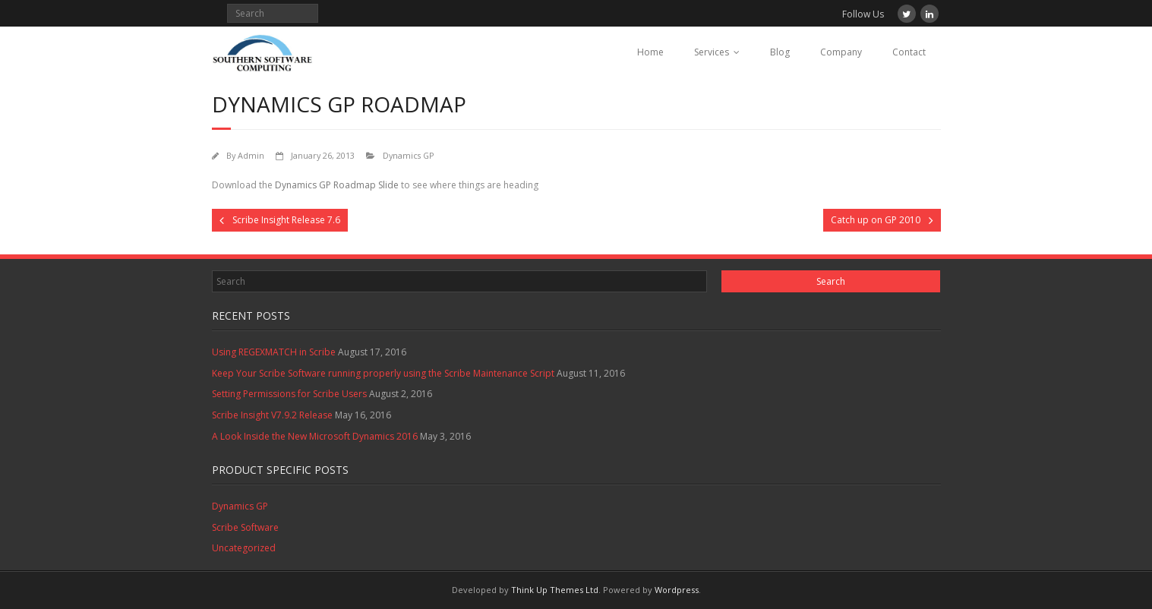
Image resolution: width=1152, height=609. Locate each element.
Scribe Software (245, 527)
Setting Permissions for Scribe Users (289, 393)
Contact (909, 52)
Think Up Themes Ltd (554, 589)
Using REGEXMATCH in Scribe (274, 352)
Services (711, 52)
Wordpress (677, 589)
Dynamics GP (408, 155)
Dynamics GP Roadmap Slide (337, 184)
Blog (780, 52)
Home (650, 52)
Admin (251, 155)
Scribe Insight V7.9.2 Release (272, 415)
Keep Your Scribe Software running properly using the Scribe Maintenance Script (383, 373)
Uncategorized (244, 547)
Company (841, 52)
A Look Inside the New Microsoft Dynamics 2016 (315, 436)
